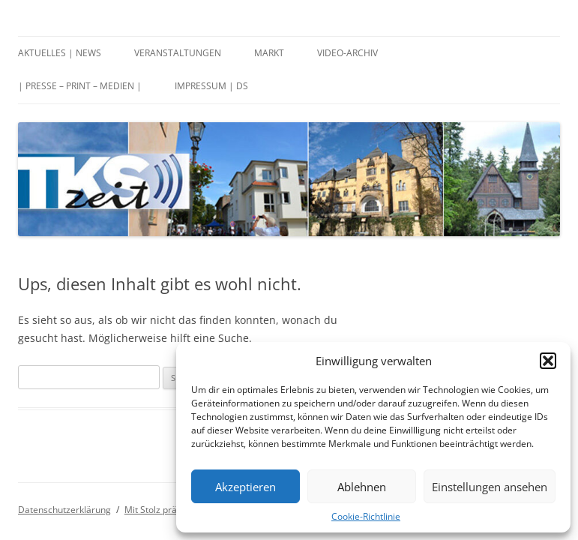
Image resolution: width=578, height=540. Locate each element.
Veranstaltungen (177, 52)
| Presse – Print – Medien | (80, 86)
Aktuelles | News (59, 52)
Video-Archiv (347, 52)
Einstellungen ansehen (489, 486)
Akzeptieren (245, 486)
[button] (548, 360)
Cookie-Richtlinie (365, 516)
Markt (269, 52)
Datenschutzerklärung (64, 509)
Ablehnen (361, 486)
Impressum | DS (211, 86)
